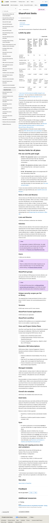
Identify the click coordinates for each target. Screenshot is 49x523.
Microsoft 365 (26, 9)
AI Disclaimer (3, 520)
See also (21, 26)
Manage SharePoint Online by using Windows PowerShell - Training (33, 505)
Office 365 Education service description (33, 130)
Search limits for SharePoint (25, 483)
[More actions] (47, 10)
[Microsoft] (2, 2)
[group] (33, 64)
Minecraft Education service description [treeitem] (8, 27)
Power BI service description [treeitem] (8, 78)
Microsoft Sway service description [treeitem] (7, 104)
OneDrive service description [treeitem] (8, 72)
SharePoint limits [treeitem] (7, 89)
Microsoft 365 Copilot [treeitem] (7, 21)
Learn (20, 9)
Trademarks (10, 522)
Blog (17, 520)
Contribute (23, 520)
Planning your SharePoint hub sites (35, 249)
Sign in (46, 1)
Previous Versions (11, 520)
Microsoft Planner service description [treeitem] (8, 76)
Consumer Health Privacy (37, 520)
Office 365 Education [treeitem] (7, 56)
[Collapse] (15, 8)
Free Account (44, 5)
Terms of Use (3, 522)
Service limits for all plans (25, 24)
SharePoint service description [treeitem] (10, 87)
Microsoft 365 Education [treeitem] (7, 24)
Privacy (27, 520)
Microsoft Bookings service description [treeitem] (8, 33)
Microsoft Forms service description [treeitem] (7, 53)
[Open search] (43, 2)
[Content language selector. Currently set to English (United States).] (7, 517)
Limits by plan (22, 22)
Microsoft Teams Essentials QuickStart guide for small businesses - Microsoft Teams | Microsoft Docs (33, 125)
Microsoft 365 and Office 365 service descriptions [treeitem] (8, 15)
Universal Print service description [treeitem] (7, 112)
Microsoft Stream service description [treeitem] (7, 101)
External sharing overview (35, 267)
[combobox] (9, 11)
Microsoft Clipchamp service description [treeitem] (8, 37)
